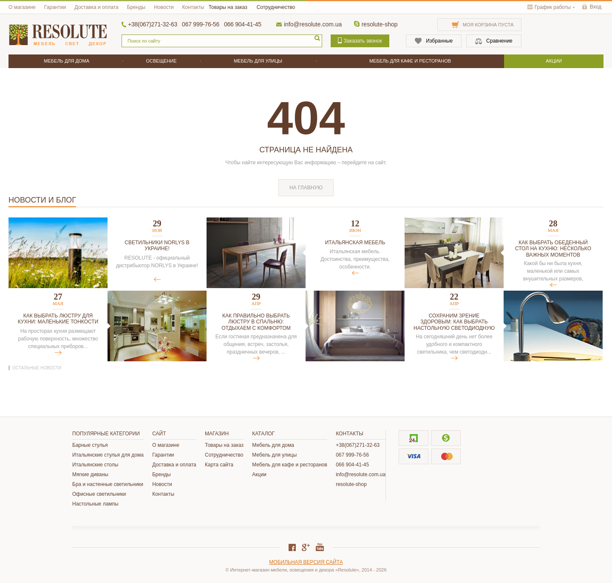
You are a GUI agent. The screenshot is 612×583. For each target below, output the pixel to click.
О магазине (22, 7)
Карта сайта (219, 465)
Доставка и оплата (96, 7)
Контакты (193, 7)
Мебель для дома (273, 445)
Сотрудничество (276, 7)
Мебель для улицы (274, 455)
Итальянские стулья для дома (108, 455)
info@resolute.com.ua (313, 24)
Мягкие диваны (90, 474)
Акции (259, 474)
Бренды (136, 7)
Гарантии (55, 7)
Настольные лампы (95, 504)
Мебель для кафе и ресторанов (289, 465)
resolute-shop (380, 24)
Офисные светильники (99, 494)
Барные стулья (90, 445)
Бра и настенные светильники (107, 484)
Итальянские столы (95, 465)
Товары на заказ (228, 7)
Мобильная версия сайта (306, 562)
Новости (163, 7)
